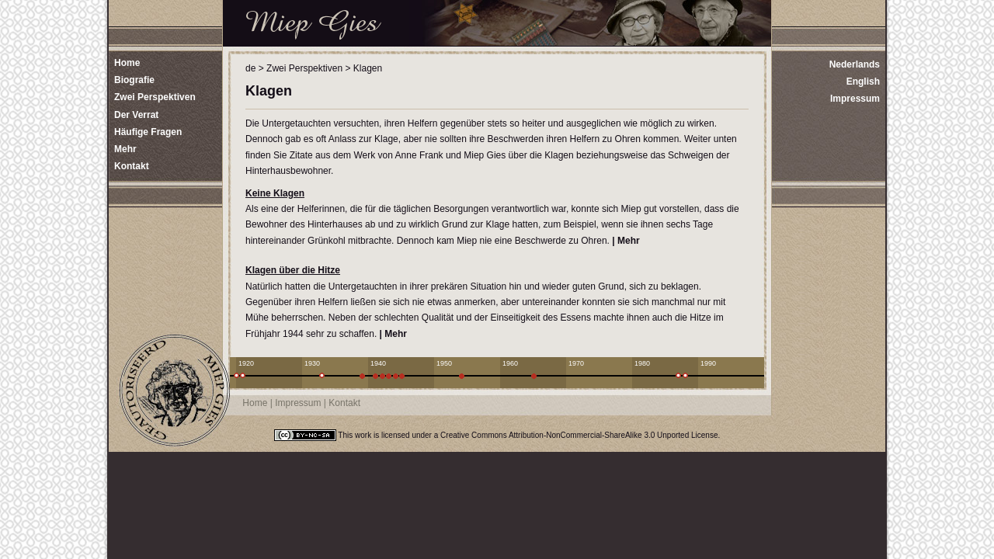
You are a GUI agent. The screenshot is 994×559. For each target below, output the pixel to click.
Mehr (628, 240)
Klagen (367, 68)
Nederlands (854, 64)
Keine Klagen (274, 193)
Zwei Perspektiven (304, 68)
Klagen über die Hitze (292, 270)
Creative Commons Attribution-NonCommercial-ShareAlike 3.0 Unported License (579, 435)
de (250, 68)
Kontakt (344, 403)
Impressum (855, 98)
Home (254, 403)
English (863, 81)
